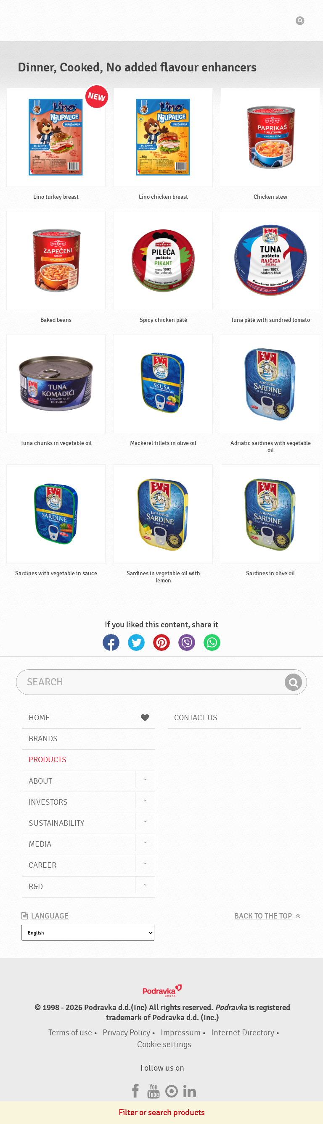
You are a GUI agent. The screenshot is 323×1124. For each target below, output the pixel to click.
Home (89, 717)
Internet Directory (242, 1032)
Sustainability (56, 823)
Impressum (181, 1032)
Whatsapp (212, 642)
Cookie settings (164, 1044)
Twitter (136, 642)
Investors (48, 802)
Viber (186, 642)
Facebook (111, 642)
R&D (36, 886)
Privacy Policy (126, 1032)
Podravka (161, 20)
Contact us (195, 717)
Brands (43, 738)
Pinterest (161, 642)
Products (47, 759)
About (40, 781)
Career (42, 865)
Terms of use (70, 1032)
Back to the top (263, 916)
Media (40, 844)
